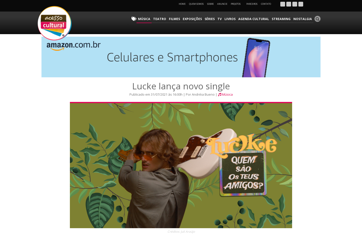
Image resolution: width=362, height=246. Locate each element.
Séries (214, 19)
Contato (266, 4)
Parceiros (251, 4)
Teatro (165, 19)
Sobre (210, 4)
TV (223, 19)
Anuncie (222, 4)
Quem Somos (196, 4)
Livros (233, 19)
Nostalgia (303, 19)
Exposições (196, 19)
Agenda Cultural (256, 19)
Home (182, 4)
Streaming (283, 19)
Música (151, 19)
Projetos (237, 4)
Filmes (179, 19)
